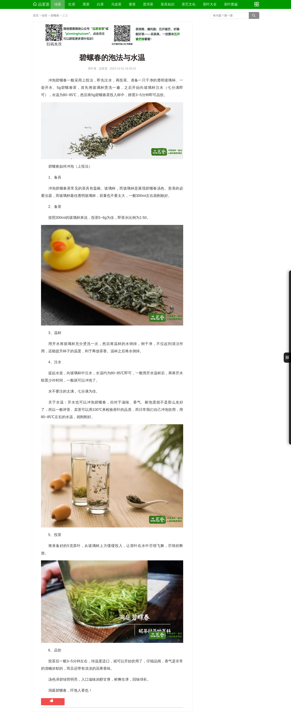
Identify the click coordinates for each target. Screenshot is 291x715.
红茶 (71, 4)
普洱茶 (148, 4)
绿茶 (57, 4)
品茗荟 (41, 4)
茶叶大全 (210, 4)
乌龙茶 (116, 4)
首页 (36, 15)
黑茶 (86, 4)
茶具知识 (167, 4)
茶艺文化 (189, 4)
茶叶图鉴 (231, 4)
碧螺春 (55, 15)
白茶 (100, 4)
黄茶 (132, 4)
